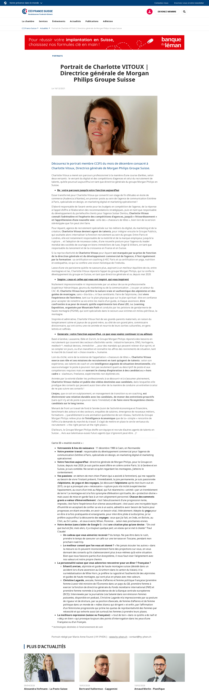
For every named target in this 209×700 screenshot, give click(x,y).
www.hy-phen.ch (118, 636)
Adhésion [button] (108, 21)
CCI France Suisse (29, 28)
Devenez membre (167, 11)
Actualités (75, 21)
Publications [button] (91, 21)
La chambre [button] (28, 21)
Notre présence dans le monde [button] (24, 2)
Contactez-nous (161, 3)
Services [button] (43, 21)
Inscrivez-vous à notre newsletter (189, 3)
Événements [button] (58, 21)
